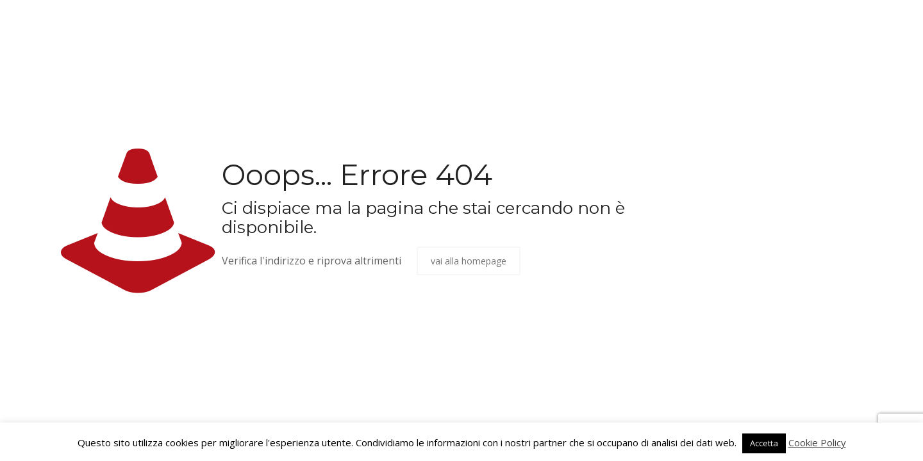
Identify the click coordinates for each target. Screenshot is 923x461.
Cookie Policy (817, 442)
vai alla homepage (468, 261)
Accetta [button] (764, 443)
